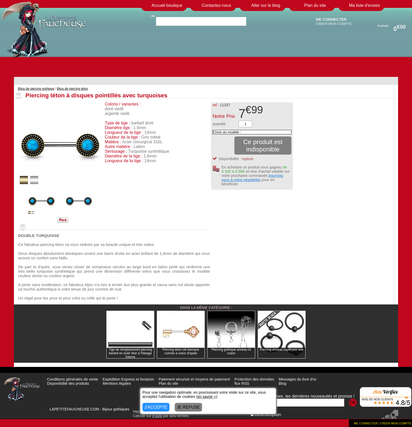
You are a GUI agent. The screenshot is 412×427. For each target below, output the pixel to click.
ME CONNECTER (331, 19)
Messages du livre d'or (298, 379)
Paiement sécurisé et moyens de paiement (194, 379)
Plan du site (168, 383)
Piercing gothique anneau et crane (231, 351)
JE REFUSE (188, 407)
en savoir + (206, 396)
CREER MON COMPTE (334, 24)
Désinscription (265, 414)
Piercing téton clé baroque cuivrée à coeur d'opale (180, 351)
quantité (219, 124)
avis (157, 416)
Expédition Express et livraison (128, 379)
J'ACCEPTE (156, 407)
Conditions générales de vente (72, 379)
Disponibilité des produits (68, 383)
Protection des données (254, 379)
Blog (282, 383)
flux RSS (241, 383)
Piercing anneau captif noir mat (281, 349)
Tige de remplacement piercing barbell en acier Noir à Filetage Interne (130, 353)
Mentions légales (116, 383)
